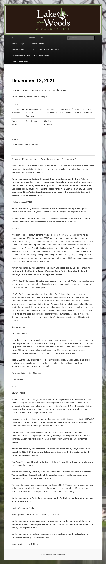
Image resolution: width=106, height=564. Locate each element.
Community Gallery (41, 55)
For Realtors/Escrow (20, 61)
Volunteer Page (18, 44)
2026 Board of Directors (39, 38)
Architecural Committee (37, 44)
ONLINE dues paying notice (49, 49)
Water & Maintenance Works (23, 49)
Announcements (18, 38)
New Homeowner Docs (21, 55)
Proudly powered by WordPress (53, 554)
